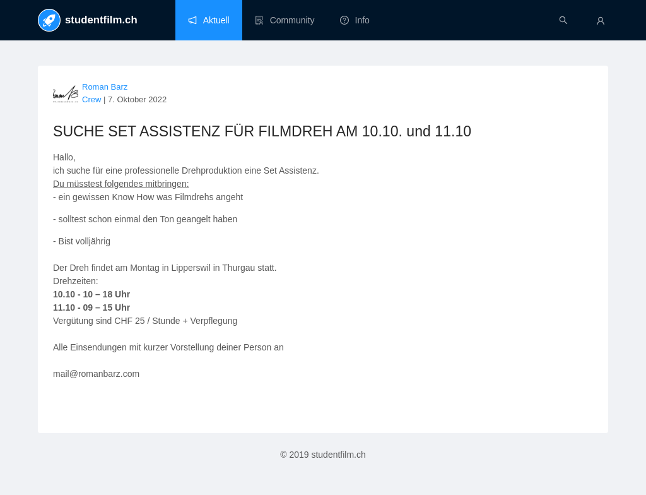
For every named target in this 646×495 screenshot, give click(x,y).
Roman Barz (104, 87)
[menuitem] (208, 20)
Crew (91, 99)
